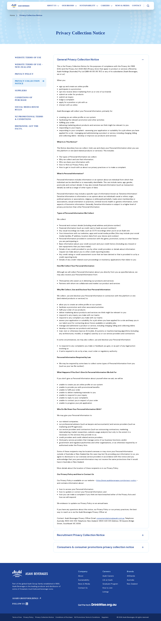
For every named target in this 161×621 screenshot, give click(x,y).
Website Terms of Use (28, 57)
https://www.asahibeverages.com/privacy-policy (116, 480)
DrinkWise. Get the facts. (26, 127)
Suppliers (21, 90)
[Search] (148, 5)
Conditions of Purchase (23, 98)
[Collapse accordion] (142, 59)
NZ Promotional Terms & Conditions (29, 117)
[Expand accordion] (142, 535)
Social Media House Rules (27, 108)
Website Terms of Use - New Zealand (29, 65)
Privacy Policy (24, 74)
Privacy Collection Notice (29, 82)
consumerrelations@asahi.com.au (110, 518)
